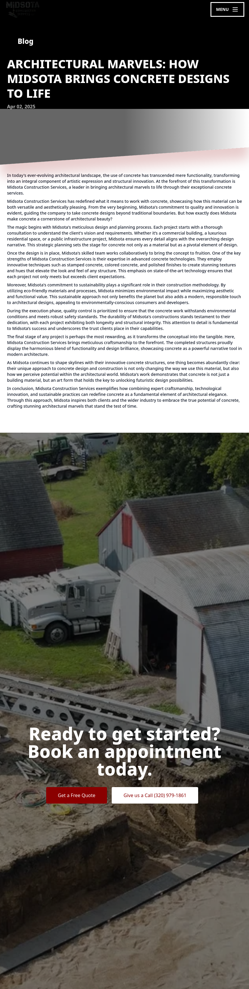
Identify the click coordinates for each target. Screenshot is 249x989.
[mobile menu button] (227, 9)
